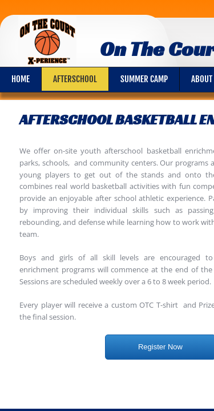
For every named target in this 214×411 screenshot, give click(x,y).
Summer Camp (144, 79)
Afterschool (75, 79)
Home (20, 79)
